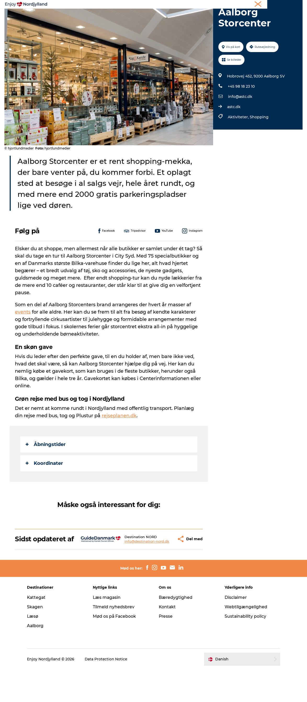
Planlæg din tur (127, 16)
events (23, 337)
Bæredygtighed (176, 629)
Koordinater (45, 488)
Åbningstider (46, 469)
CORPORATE (292, 5)
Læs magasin (108, 629)
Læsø (36, 648)
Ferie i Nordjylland (224, 5)
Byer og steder (165, 16)
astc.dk (233, 131)
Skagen (38, 639)
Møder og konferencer (260, 5)
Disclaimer (234, 629)
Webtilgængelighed (244, 639)
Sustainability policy (244, 648)
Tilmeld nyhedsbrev (115, 639)
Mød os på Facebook (116, 648)
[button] (161, 567)
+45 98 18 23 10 (241, 111)
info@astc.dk (240, 121)
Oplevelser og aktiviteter (80, 16)
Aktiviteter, (238, 142)
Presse (166, 648)
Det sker (217, 16)
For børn (242, 16)
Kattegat (39, 629)
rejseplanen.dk (120, 440)
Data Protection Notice (109, 691)
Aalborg (38, 658)
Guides (194, 16)
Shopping (258, 142)
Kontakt (167, 639)
